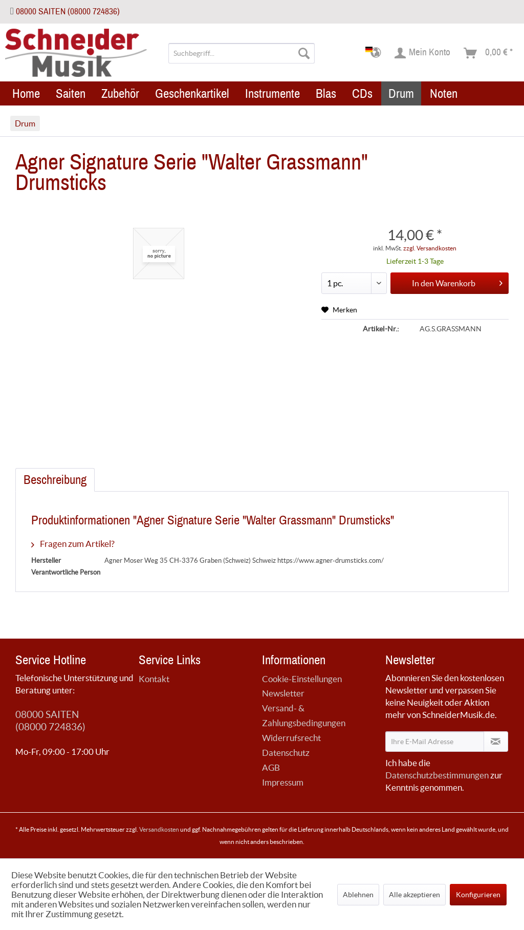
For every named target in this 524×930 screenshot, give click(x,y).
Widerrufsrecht (291, 738)
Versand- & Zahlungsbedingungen (303, 715)
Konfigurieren (478, 895)
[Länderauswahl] (376, 53)
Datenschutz (286, 752)
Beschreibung (55, 480)
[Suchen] (304, 53)
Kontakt (154, 679)
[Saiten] (71, 93)
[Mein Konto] (422, 53)
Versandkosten (159, 829)
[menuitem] (241, 53)
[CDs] (362, 93)
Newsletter (283, 693)
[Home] (26, 93)
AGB (271, 767)
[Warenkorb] (489, 53)
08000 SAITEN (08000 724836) (68, 11)
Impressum (282, 782)
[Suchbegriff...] (241, 53)
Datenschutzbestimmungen (437, 775)
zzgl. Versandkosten (429, 248)
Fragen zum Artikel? (73, 543)
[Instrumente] (272, 93)
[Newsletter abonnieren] (496, 741)
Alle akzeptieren (414, 895)
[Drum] (401, 93)
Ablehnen (358, 895)
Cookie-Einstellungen (302, 679)
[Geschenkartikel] (192, 93)
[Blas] (326, 93)
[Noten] (444, 93)
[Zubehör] (120, 93)
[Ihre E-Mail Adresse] (434, 741)
